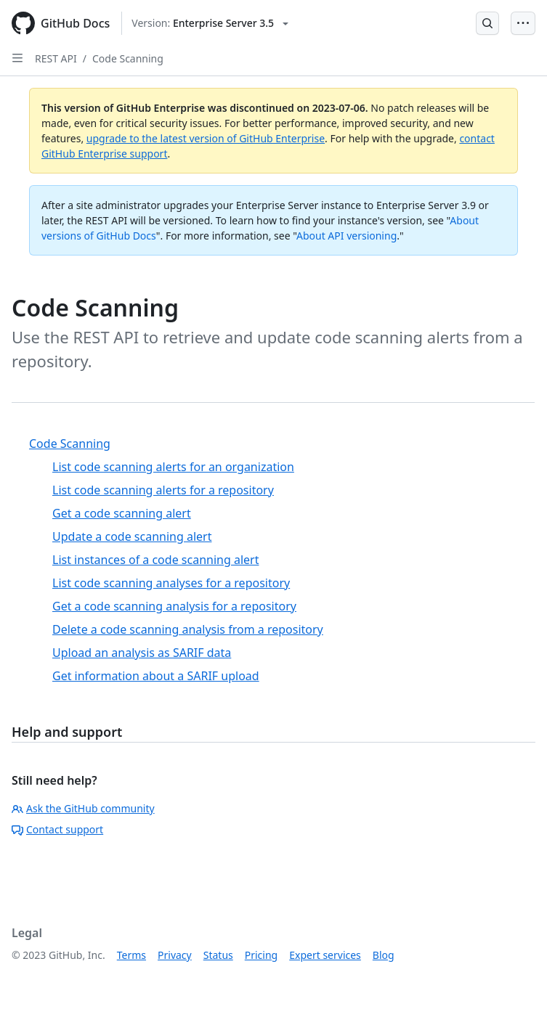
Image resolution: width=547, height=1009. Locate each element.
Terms (131, 955)
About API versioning (346, 235)
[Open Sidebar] (17, 58)
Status (218, 955)
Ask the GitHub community (83, 808)
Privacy (175, 955)
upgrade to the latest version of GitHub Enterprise (205, 138)
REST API (56, 58)
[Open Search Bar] (487, 23)
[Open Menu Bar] (523, 23)
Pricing (261, 955)
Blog (383, 955)
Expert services (325, 955)
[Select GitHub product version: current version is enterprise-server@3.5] (210, 23)
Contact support (57, 829)
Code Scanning (127, 58)
